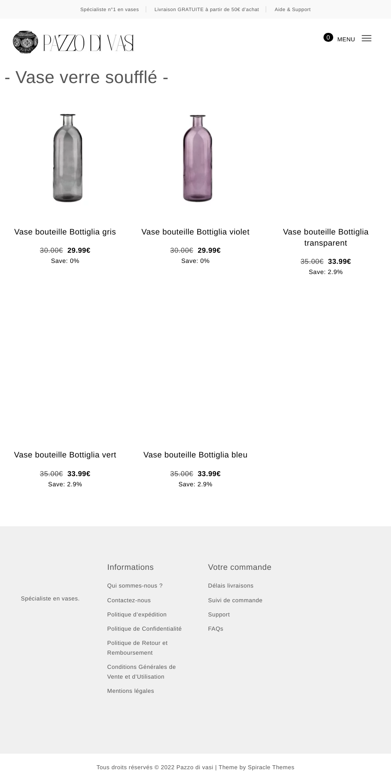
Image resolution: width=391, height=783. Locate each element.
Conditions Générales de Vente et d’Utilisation (142, 672)
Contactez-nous (129, 601)
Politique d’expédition (138, 615)
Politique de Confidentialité (146, 629)
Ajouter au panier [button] (65, 278)
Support (219, 615)
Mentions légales (131, 692)
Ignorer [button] (282, 10)
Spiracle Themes (271, 769)
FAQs (215, 629)
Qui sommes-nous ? (134, 586)
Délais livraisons (231, 586)
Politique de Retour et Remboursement (138, 648)
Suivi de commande (235, 601)
